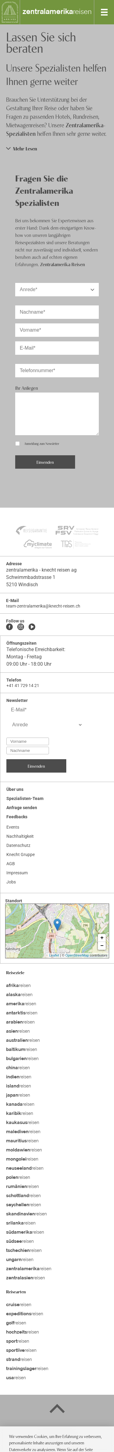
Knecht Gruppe (20, 854)
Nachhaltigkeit (20, 836)
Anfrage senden (21, 807)
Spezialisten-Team (24, 798)
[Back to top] (57, 1410)
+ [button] (102, 938)
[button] (57, 148)
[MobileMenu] (104, 12)
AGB (10, 863)
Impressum (17, 872)
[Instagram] (20, 627)
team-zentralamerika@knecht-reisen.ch (43, 606)
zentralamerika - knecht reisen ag (41, 570)
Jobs (11, 881)
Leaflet (54, 955)
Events (12, 827)
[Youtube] (32, 627)
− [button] (102, 946)
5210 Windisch (22, 584)
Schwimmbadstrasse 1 (30, 577)
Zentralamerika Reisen (62, 264)
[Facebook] (9, 627)
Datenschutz (18, 845)
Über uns (14, 789)
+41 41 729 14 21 (22, 685)
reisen (57, 12)
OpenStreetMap (77, 955)
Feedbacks (16, 816)
